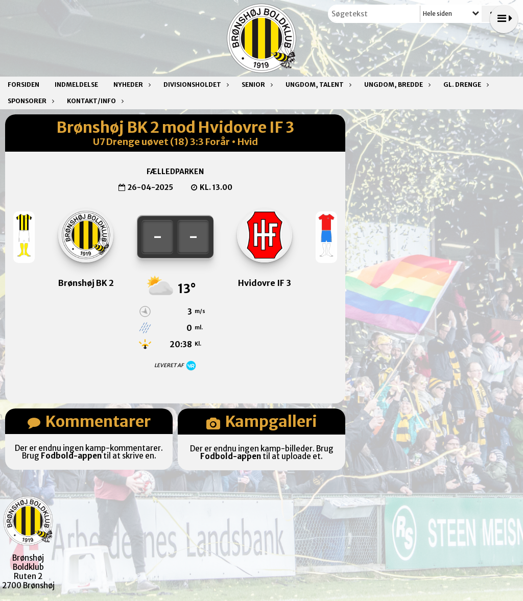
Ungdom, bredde (396, 84)
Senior (256, 84)
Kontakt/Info (94, 101)
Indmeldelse (76, 84)
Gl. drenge (464, 84)
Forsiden (23, 84)
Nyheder (130, 84)
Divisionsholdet (194, 84)
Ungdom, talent (317, 84)
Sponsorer (30, 101)
